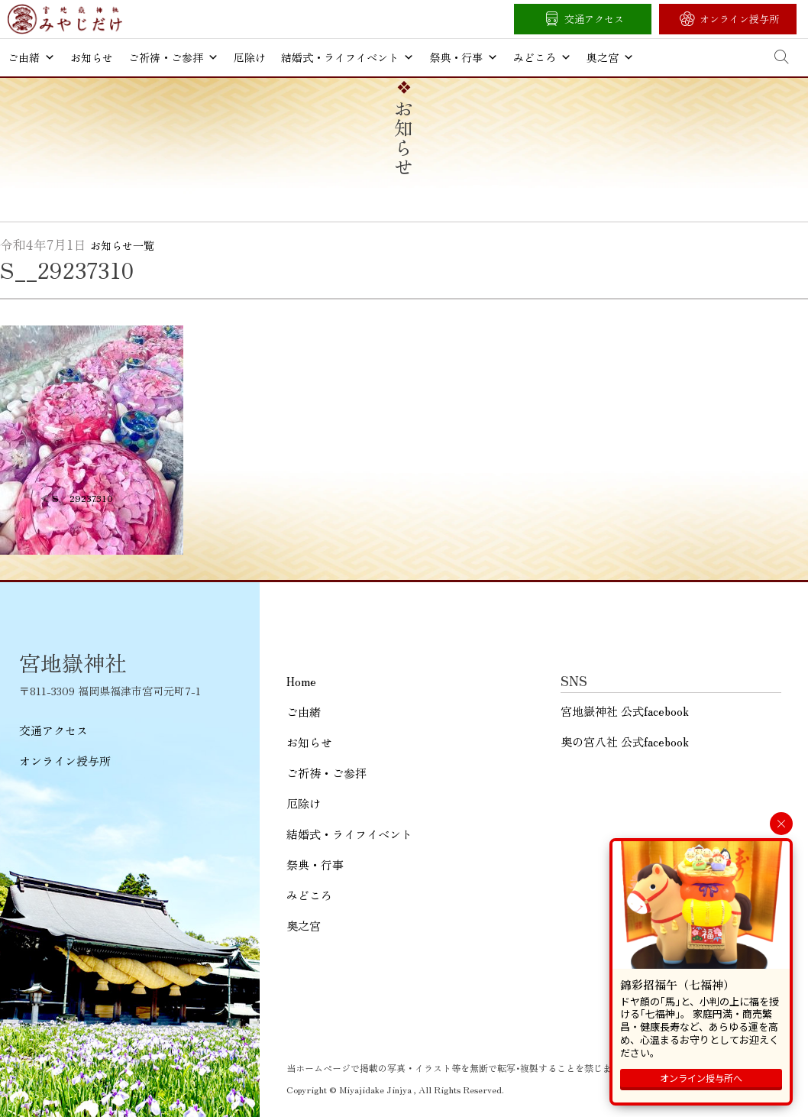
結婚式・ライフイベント (347, 57)
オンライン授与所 (739, 18)
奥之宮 (610, 57)
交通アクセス (594, 18)
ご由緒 (31, 57)
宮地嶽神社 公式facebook (625, 711)
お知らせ (91, 57)
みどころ (542, 57)
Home (301, 681)
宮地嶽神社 (65, 19)
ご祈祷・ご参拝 (173, 57)
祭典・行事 (463, 57)
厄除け (250, 57)
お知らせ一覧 (122, 245)
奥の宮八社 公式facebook (625, 741)
